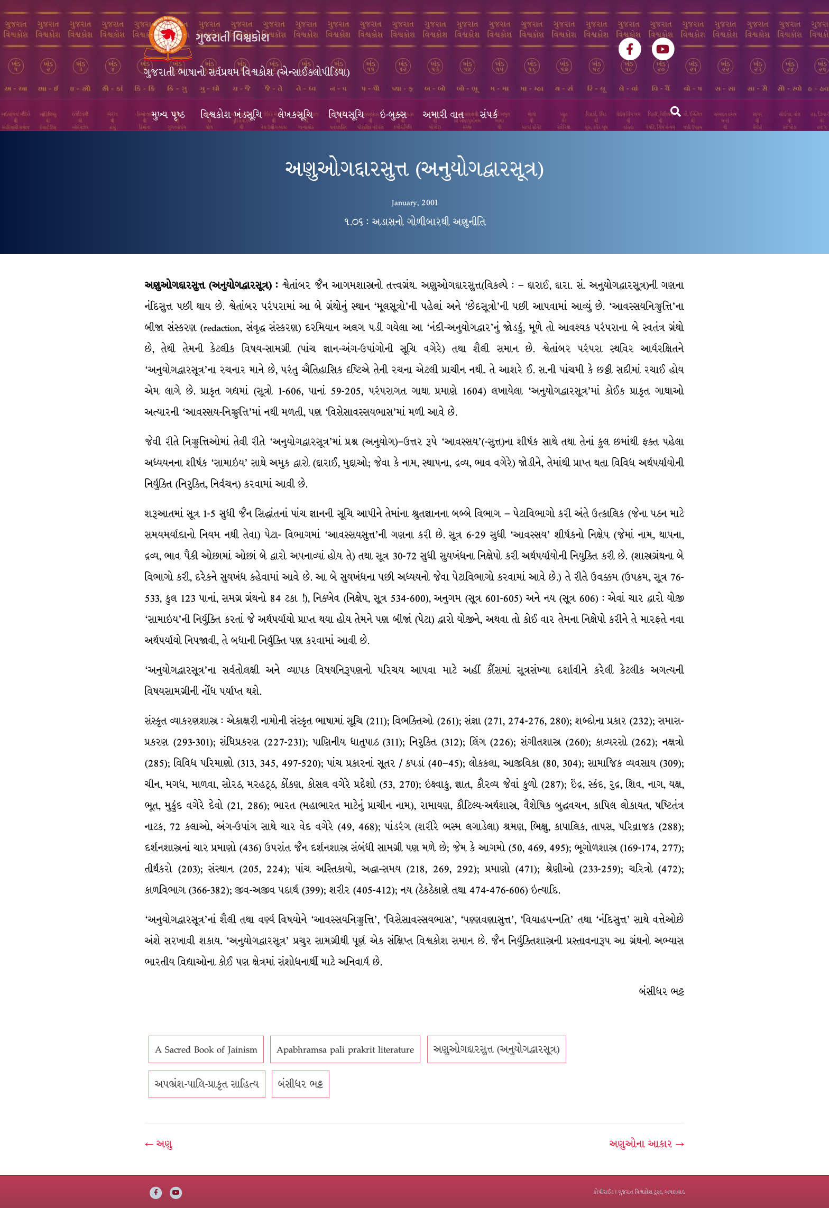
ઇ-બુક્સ (393, 115)
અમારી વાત (443, 115)
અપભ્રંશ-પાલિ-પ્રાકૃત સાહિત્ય (207, 1084)
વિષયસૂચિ (346, 115)
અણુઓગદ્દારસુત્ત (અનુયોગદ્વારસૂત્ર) (497, 1049)
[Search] (675, 111)
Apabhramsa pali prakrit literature (345, 1049)
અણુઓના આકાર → (647, 1144)
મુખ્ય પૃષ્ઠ (168, 115)
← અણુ (158, 1144)
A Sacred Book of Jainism (206, 1049)
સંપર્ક (489, 115)
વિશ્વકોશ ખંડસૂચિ (231, 115)
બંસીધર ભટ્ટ (300, 1084)
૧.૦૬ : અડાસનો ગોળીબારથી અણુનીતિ (415, 222)
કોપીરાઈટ (604, 1192)
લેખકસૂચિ (295, 115)
